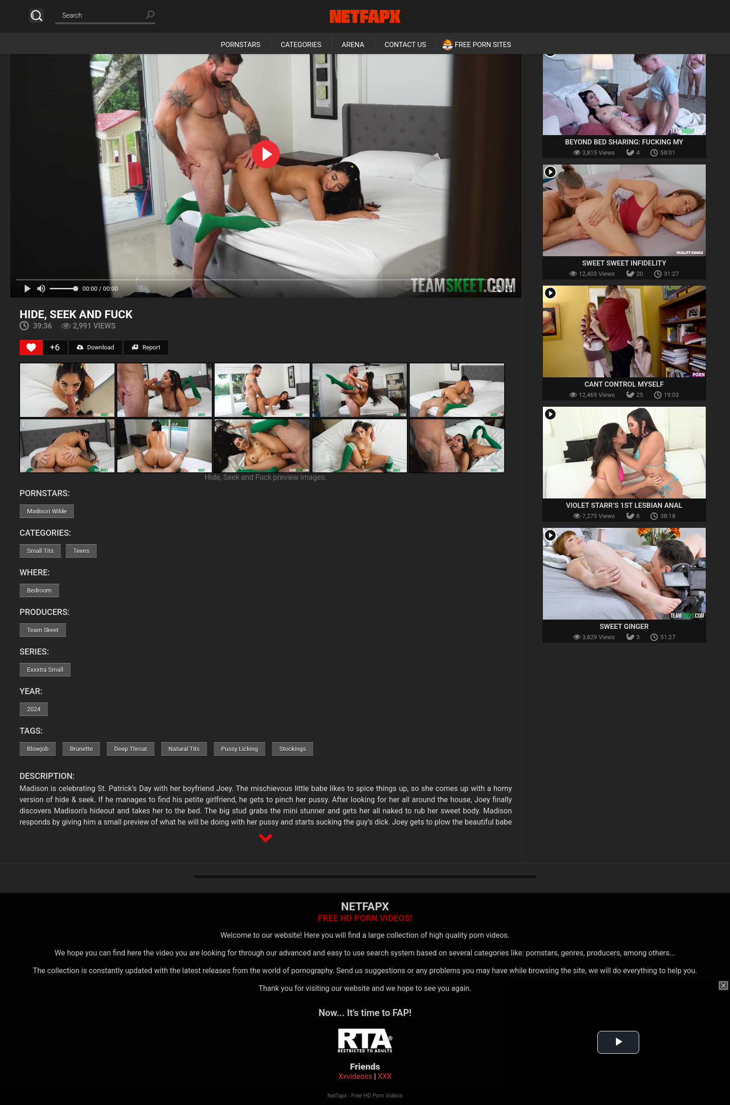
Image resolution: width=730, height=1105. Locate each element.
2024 (34, 709)
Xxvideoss (355, 1076)
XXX (385, 1076)
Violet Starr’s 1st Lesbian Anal (624, 505)
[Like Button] (31, 347)
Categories (301, 45)
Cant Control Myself (624, 384)
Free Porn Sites (483, 45)
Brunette (81, 748)
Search (36, 15)
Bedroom (39, 590)
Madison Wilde (47, 511)
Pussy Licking (239, 748)
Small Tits (40, 550)
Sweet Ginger (624, 626)
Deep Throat (130, 748)
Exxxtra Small (45, 669)
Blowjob (37, 748)
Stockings (292, 748)
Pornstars (240, 45)
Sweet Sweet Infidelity (624, 263)
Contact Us (405, 45)
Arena (353, 45)
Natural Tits (184, 748)
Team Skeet (43, 630)
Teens (81, 550)
